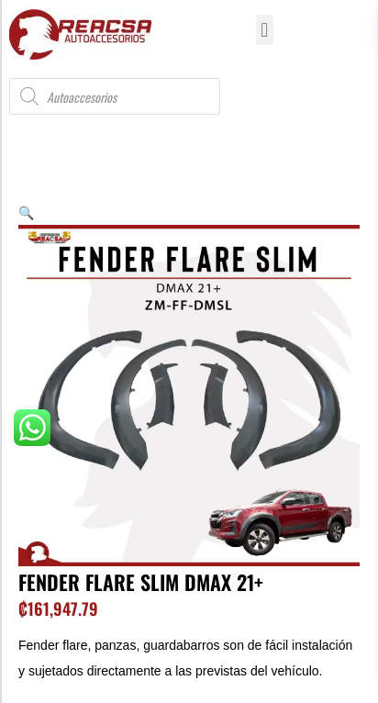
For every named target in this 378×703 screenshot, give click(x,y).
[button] (264, 30)
